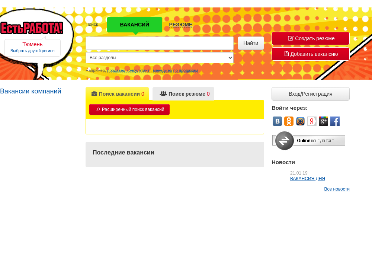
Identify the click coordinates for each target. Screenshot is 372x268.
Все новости (337, 189)
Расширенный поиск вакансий (130, 109)
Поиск (92, 24)
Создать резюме (311, 38)
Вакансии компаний (30, 91)
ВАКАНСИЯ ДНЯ (307, 178)
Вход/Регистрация (310, 94)
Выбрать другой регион (32, 50)
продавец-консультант (128, 70)
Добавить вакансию (311, 54)
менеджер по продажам (175, 70)
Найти (250, 43)
